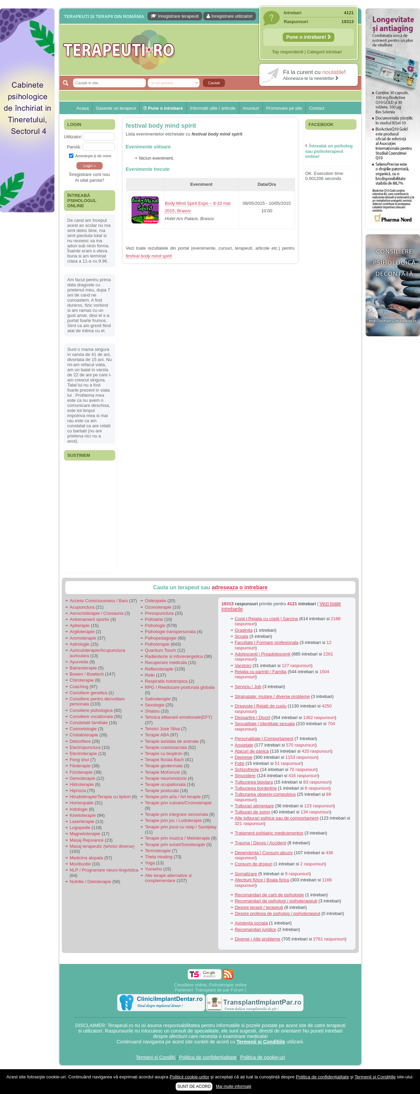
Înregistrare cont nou (89, 174)
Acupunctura (82, 607)
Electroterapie (83, 753)
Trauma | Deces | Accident (260, 842)
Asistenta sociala (251, 923)
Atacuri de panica (252, 751)
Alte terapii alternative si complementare (168, 878)
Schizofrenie (247, 769)
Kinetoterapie (83, 815)
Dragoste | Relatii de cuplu (260, 706)
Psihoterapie (157, 644)
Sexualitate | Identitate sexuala (265, 723)
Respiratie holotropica (166, 681)
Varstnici (243, 665)
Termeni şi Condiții (155, 1057)
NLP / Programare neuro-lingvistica (104, 870)
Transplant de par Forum (219, 989)
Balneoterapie (83, 667)
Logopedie (80, 827)
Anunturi (251, 108)
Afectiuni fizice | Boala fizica (262, 879)
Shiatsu (152, 711)
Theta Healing (158, 856)
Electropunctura (85, 747)
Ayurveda (79, 661)
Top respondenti (287, 51)
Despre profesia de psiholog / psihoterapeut (277, 913)
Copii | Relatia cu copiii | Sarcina (266, 618)
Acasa (82, 108)
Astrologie (79, 644)
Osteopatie (155, 600)
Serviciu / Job (248, 686)
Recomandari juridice (255, 929)
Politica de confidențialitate (208, 1057)
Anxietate (244, 745)
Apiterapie (80, 625)
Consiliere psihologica (91, 710)
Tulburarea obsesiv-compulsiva (265, 794)
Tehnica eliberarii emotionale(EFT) (178, 717)
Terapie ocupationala (165, 784)
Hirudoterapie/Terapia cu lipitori (100, 796)
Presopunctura (159, 613)
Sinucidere (245, 775)
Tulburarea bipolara (254, 782)
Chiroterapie (82, 680)
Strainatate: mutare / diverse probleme (272, 696)
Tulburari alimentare (254, 805)
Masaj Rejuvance (87, 840)
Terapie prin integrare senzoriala (176, 814)
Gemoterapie (82, 778)
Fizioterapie (81, 772)
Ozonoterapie (158, 607)
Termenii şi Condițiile (375, 1076)
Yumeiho (153, 869)
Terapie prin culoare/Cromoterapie (178, 802)
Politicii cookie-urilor (189, 1076)
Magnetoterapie (85, 833)
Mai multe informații (233, 1086)
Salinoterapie (158, 698)
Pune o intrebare (163, 108)
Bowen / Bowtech (87, 674)
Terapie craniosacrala (166, 747)
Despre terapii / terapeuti (259, 907)
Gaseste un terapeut (116, 108)
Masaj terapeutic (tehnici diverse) (102, 846)
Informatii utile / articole (212, 108)
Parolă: (74, 146)
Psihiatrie (154, 619)
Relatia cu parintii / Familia (260, 671)
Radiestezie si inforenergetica (174, 656)
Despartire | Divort (252, 717)
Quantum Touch (160, 650)
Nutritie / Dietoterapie (90, 881)
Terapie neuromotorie (166, 778)
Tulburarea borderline (256, 788)
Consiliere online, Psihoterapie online (210, 984)
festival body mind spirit (161, 125)
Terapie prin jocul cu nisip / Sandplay (180, 826)
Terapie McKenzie (162, 772)
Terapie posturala (162, 790)
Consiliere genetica (88, 692)
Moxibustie (80, 863)
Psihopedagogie (160, 638)
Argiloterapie (82, 631)
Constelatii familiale (89, 722)
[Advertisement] (27, 319)
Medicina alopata (86, 857)
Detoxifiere (80, 741)
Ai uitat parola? (89, 180)
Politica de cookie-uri (262, 1057)
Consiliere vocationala (91, 716)
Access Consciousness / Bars (99, 600)
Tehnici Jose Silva (162, 728)
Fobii (239, 763)
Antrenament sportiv (89, 619)
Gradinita (244, 630)
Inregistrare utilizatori (229, 16)
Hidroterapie (82, 784)
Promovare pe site (284, 108)
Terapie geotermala (163, 765)
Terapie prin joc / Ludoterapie (173, 820)
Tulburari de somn (252, 811)
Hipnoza (78, 790)
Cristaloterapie (84, 734)
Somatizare (246, 873)
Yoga (150, 862)
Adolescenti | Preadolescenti (263, 654)
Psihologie (155, 625)
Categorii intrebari (324, 51)
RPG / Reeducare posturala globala (179, 687)
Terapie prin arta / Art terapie (172, 796)
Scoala (241, 636)
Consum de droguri (254, 863)
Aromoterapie (83, 638)
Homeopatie (81, 802)
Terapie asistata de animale (171, 741)
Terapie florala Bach (164, 759)
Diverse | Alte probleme (257, 938)
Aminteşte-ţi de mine (90, 156)
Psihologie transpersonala (170, 631)
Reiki (150, 675)
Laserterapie (82, 821)
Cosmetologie (83, 728)
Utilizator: (73, 136)
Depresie (243, 757)
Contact (317, 108)
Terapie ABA (157, 734)
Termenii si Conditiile (261, 1041)
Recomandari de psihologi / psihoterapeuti (276, 900)
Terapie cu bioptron (163, 753)
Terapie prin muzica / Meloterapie (177, 838)
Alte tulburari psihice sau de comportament (276, 818)
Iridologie (79, 809)
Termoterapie (158, 850)
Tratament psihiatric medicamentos (269, 833)
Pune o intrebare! (308, 37)
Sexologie (154, 704)
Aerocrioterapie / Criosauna (96, 613)
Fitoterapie (80, 765)
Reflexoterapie (159, 668)
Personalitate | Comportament (264, 738)
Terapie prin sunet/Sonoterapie (175, 844)
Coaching (79, 686)
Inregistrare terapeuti (175, 16)
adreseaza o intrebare (240, 587)
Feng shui (79, 759)
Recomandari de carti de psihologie (269, 894)
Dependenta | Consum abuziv (264, 852)
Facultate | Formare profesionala (267, 642)
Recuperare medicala (166, 662)
